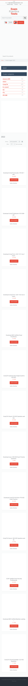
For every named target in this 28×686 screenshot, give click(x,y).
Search (25, 17)
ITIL (4, 92)
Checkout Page (10, 4)
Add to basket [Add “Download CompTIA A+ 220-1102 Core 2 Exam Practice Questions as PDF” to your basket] (14, 301)
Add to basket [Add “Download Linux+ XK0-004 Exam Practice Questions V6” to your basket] (14, 463)
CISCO (4, 81)
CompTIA (5, 84)
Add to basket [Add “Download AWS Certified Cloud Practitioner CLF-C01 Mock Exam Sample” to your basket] (14, 342)
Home (2, 60)
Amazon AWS (6, 79)
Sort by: (6, 141)
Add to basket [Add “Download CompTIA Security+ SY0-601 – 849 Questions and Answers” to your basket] (14, 179)
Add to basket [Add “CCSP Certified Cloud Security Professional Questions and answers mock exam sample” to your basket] (14, 585)
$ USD (10, 22)
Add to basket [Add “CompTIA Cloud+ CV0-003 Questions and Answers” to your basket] (14, 423)
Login (14, 1)
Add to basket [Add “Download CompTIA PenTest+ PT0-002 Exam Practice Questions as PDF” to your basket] (14, 504)
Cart (20, 4)
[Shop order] (15, 142)
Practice (14, 11)
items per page (19, 144)
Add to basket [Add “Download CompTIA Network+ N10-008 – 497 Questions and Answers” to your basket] (14, 220)
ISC (4, 90)
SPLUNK (5, 95)
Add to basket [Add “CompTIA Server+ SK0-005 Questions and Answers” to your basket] (14, 545)
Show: (8, 144)
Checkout (20, 22)
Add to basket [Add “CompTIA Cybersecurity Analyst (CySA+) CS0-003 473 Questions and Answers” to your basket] (14, 382)
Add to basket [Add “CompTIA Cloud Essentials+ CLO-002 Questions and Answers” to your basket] (14, 666)
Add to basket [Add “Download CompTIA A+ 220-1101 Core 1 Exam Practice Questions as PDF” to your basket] (14, 261)
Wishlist (16, 4)
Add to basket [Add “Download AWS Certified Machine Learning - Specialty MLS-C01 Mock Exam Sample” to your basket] (14, 625)
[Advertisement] (14, 40)
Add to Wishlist (13, 183)
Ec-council (6, 87)
